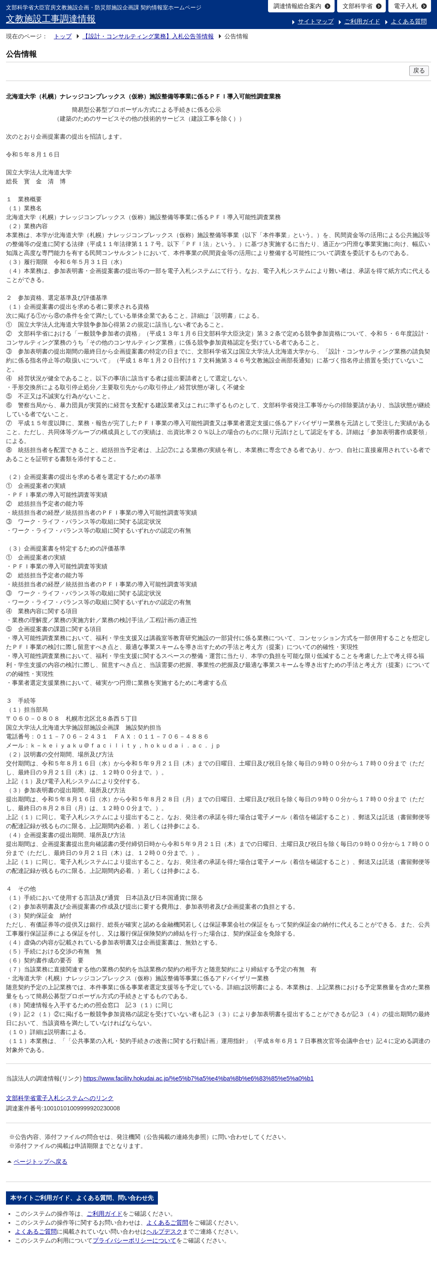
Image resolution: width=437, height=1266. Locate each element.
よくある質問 (409, 21)
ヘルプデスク (164, 1231)
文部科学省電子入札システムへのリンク (60, 1098)
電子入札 (406, 6)
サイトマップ (316, 21)
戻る (419, 70)
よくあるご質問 (167, 1222)
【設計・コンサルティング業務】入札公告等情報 (148, 36)
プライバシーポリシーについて (134, 1240)
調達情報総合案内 (297, 6)
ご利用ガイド (362, 21)
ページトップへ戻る (40, 1161)
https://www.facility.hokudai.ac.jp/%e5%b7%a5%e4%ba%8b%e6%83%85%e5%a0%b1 (198, 1078)
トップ (63, 36)
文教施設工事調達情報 (51, 18)
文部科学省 (358, 6)
